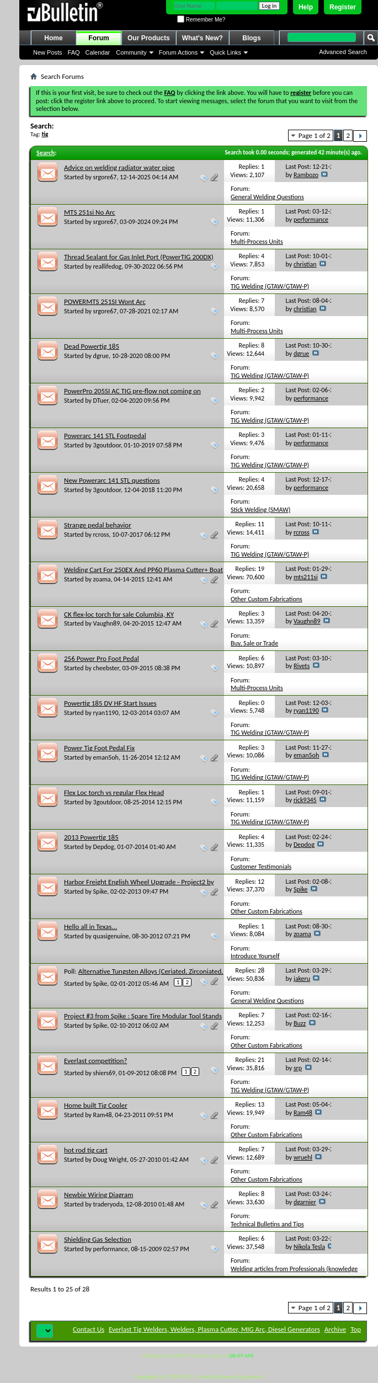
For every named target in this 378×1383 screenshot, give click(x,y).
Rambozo (306, 175)
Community (131, 52)
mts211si (306, 577)
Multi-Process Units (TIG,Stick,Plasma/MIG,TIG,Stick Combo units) (292, 246)
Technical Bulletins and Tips (267, 1224)
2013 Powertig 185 (91, 837)
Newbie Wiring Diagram (98, 1194)
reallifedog (107, 266)
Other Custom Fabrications (266, 599)
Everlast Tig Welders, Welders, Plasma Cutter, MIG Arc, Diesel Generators (214, 1329)
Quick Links (225, 52)
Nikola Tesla (309, 1247)
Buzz (300, 1023)
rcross (101, 534)
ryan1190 (106, 713)
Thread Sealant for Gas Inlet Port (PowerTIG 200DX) (139, 257)
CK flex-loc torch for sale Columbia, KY (119, 614)
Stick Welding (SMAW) (260, 510)
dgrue (101, 356)
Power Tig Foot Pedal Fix (99, 748)
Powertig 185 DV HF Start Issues (110, 703)
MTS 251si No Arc (89, 212)
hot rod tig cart (86, 1150)
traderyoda (108, 1204)
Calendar (98, 52)
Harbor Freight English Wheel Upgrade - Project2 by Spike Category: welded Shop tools (139, 886)
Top (355, 1329)
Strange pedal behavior (97, 525)
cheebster (106, 668)
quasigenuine (111, 936)
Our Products (148, 38)
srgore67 (105, 177)
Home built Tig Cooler (95, 1105)
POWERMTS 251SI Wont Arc (105, 301)
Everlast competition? (95, 1060)
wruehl (303, 1157)
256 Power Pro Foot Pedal (101, 658)
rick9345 (305, 800)
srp (298, 1068)
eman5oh (106, 757)
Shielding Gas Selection (97, 1239)
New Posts (47, 52)
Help (306, 7)
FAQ (74, 52)
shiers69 (104, 1073)
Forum (98, 38)
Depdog (103, 847)
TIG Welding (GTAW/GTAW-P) (270, 286)
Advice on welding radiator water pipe (119, 167)
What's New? (202, 38)
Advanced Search (343, 52)
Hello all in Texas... (90, 926)
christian (305, 264)
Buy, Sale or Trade (254, 643)
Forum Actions (178, 52)
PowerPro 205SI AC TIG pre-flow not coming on (132, 391)
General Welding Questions (267, 197)
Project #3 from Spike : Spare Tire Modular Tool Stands (143, 1016)
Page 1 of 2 (315, 135)
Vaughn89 (106, 623)
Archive (335, 1329)
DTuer (101, 400)
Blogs (251, 38)
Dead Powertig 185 (91, 346)
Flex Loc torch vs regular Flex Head (114, 792)
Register (342, 7)
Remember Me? (201, 20)
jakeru (302, 978)
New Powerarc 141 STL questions (112, 480)
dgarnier (305, 1202)
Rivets (302, 666)
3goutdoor (107, 445)
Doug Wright (110, 1159)
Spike (100, 891)
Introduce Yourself (255, 956)
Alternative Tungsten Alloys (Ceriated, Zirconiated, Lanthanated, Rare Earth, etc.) (143, 975)
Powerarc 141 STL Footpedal (105, 435)
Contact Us (88, 1329)
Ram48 (102, 1115)
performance (311, 219)
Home (53, 38)
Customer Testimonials (261, 867)
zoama (102, 579)
